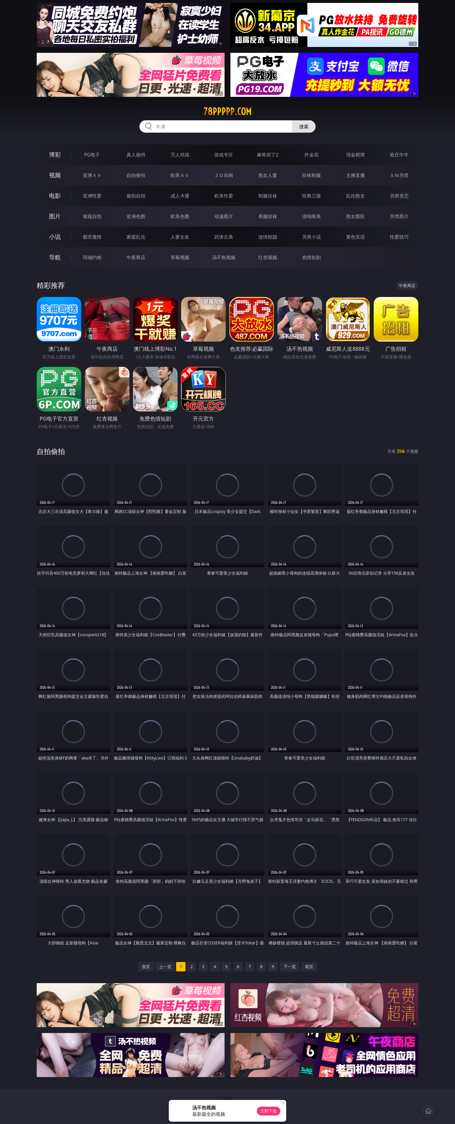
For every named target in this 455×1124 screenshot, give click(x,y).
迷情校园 (267, 237)
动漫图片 (223, 216)
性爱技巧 (399, 237)
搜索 (304, 126)
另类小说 (311, 237)
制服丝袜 (267, 196)
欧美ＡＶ (180, 175)
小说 (55, 237)
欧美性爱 (223, 196)
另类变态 (399, 196)
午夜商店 (136, 257)
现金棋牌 (355, 154)
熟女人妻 (267, 175)
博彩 (55, 154)
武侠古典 (223, 237)
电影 (55, 196)
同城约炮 (92, 257)
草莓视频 (180, 257)
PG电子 (92, 154)
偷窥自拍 (92, 216)
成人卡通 (180, 196)
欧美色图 (180, 216)
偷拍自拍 (136, 196)
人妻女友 (180, 237)
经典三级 (311, 196)
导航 (55, 257)
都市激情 (92, 237)
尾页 (309, 966)
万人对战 (180, 154)
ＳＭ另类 (399, 175)
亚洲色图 (136, 216)
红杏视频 (267, 257)
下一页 (290, 966)
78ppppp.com (227, 111)
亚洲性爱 (92, 196)
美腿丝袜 (267, 216)
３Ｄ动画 (223, 175)
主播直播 (355, 175)
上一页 (165, 966)
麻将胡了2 (267, 154)
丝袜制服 (311, 175)
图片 (55, 216)
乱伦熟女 (355, 196)
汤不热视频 (223, 257)
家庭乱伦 (136, 237)
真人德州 (136, 154)
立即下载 (268, 1111)
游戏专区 (223, 154)
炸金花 (311, 154)
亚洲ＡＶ (92, 175)
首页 (146, 966)
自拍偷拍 (136, 175)
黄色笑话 (355, 237)
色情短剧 (311, 257)
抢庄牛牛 (399, 154)
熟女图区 (355, 216)
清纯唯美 (311, 216)
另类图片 (399, 216)
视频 (55, 175)
